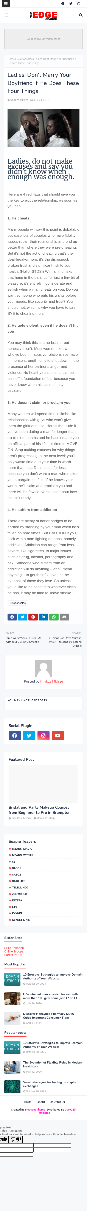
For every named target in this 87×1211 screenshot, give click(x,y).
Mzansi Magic (22, 848)
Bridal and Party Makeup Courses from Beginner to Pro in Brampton (40, 810)
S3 (13, 861)
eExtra (17, 900)
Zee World (19, 894)
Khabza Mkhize (19, 100)
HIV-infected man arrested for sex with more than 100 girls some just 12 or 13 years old (50, 996)
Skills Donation (14, 948)
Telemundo (20, 887)
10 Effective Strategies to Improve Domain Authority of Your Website (52, 977)
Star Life (18, 881)
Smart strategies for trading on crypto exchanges (49, 1084)
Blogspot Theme (35, 1109)
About (41, 1102)
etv (14, 907)
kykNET (17, 913)
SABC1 (16, 868)
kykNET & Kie (21, 919)
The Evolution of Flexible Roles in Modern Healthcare (52, 1064)
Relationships (25, 59)
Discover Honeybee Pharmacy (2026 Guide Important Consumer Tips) (48, 1016)
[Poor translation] (16, 1139)
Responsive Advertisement (43, 39)
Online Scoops (13, 951)
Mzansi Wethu (22, 855)
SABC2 (16, 874)
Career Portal (13, 955)
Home (11, 59)
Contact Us (57, 1102)
